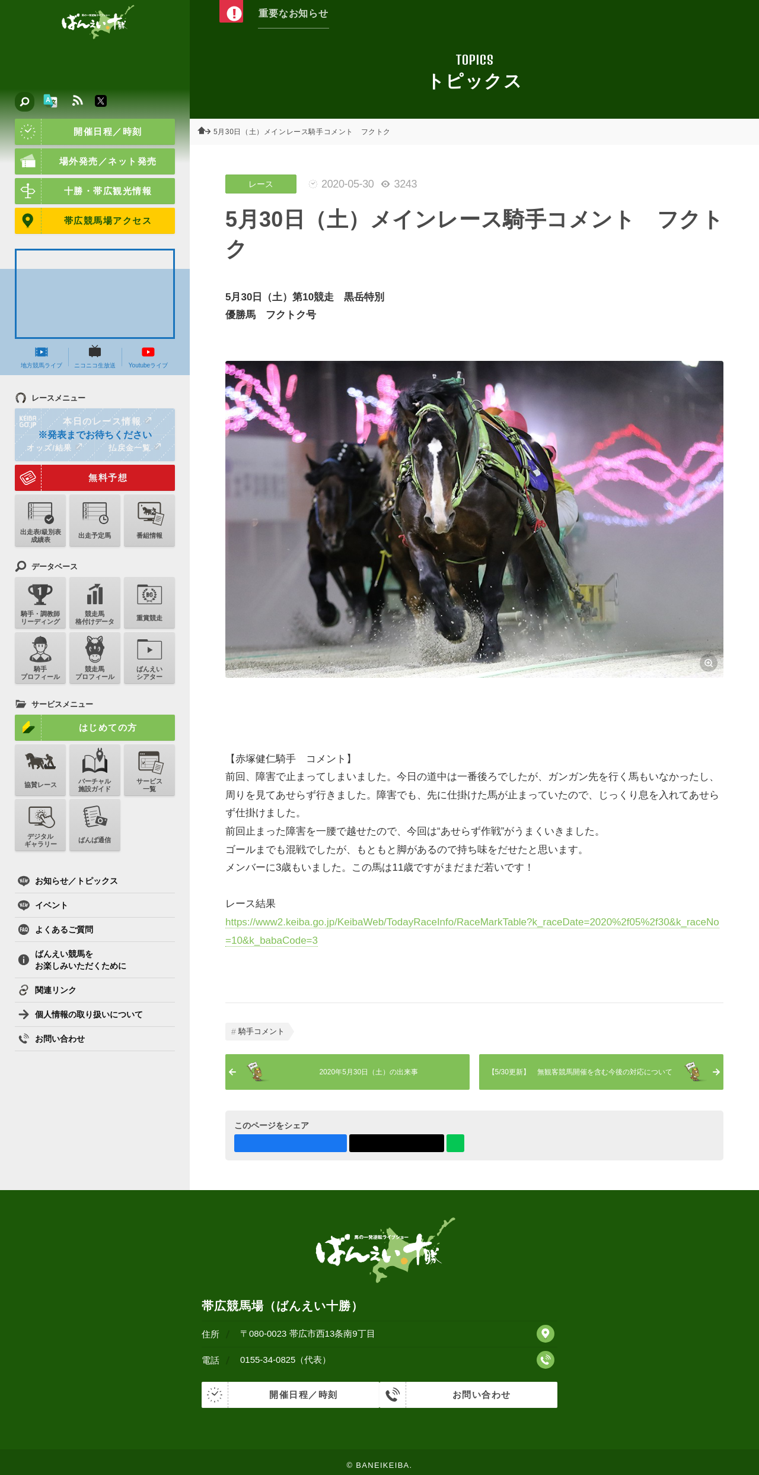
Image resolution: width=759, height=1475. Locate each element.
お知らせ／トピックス (68, 881)
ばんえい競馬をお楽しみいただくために (72, 959)
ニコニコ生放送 (95, 357)
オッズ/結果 (54, 447)
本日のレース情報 (84, 421)
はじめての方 (76, 728)
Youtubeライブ (148, 357)
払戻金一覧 (135, 447)
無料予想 (71, 478)
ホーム (207, 132)
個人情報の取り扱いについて (80, 1014)
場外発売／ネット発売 (86, 161)
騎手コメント (261, 1031)
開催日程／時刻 (78, 132)
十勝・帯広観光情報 (83, 191)
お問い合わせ (51, 1039)
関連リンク (47, 990)
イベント (43, 905)
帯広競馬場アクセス (83, 221)
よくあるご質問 (55, 929)
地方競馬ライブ (41, 357)
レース (260, 184)
